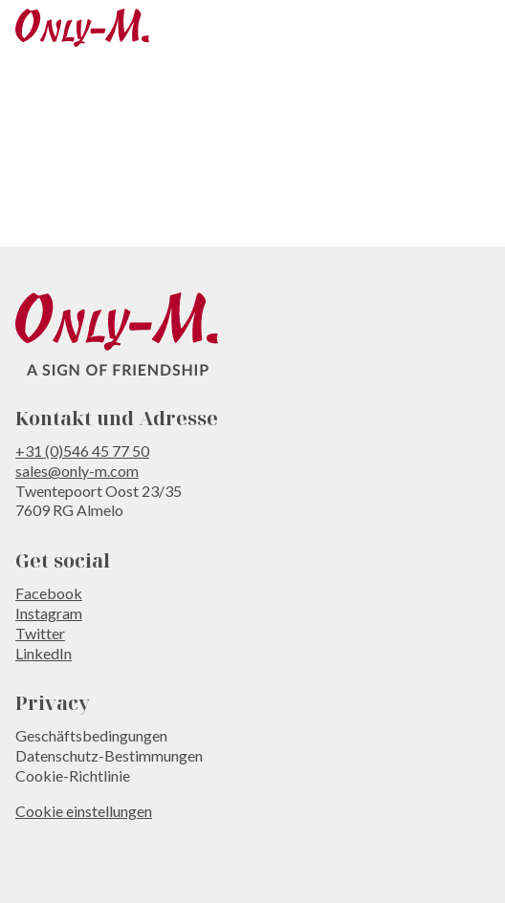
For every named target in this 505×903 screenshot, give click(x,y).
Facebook (48, 593)
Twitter (40, 633)
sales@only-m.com (77, 471)
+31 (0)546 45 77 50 (82, 450)
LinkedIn (43, 653)
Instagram (48, 613)
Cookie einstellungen (83, 811)
